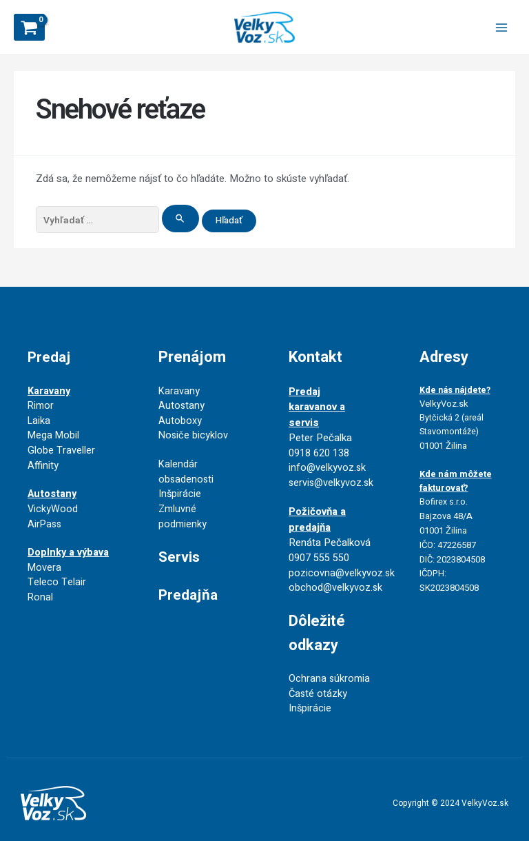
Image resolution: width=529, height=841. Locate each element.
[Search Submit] (180, 220)
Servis (180, 542)
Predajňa (189, 580)
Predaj (50, 336)
